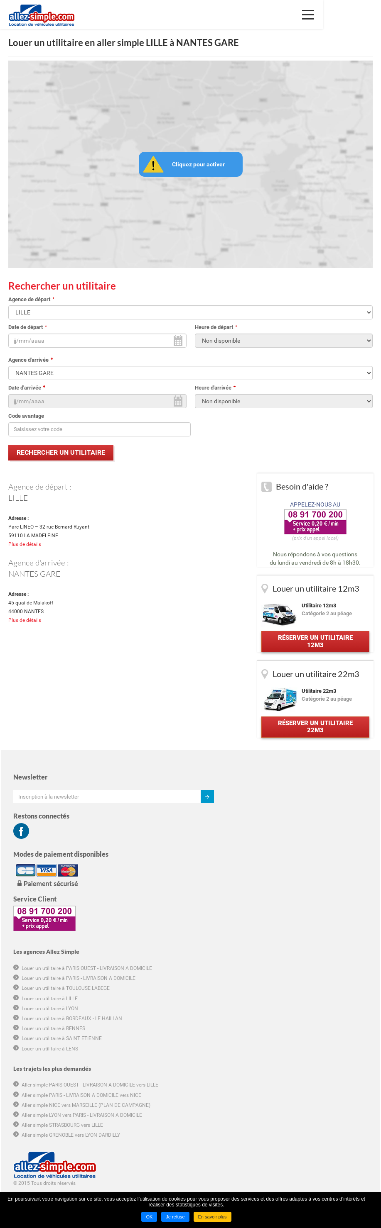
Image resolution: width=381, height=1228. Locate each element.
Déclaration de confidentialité (45, 1093)
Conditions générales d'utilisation (49, 1055)
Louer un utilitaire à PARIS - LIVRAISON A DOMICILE (260, 823)
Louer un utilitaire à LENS (231, 894)
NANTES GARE (34, 575)
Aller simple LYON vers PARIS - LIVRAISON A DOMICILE (263, 960)
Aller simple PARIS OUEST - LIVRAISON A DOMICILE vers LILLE (271, 930)
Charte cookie (27, 1084)
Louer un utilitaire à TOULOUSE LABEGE (247, 833)
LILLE (18, 497)
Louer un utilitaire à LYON (231, 853)
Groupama (24, 1140)
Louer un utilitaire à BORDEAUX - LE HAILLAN (253, 863)
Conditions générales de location (49, 1065)
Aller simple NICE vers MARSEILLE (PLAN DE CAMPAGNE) (267, 950)
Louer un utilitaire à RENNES (235, 873)
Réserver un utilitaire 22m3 (314, 736)
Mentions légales (31, 1103)
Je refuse (175, 1216)
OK (149, 1216)
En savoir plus (212, 1216)
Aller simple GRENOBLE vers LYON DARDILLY (252, 980)
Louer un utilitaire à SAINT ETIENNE (243, 884)
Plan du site (25, 1112)
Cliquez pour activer (198, 164)
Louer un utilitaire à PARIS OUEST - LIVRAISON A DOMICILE (268, 813)
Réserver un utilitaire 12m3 (314, 645)
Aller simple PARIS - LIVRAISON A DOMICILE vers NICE (263, 940)
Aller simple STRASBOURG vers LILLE (244, 970)
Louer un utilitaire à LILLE (231, 843)
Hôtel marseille (29, 1149)
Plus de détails (24, 546)
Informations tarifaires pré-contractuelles (58, 1074)
